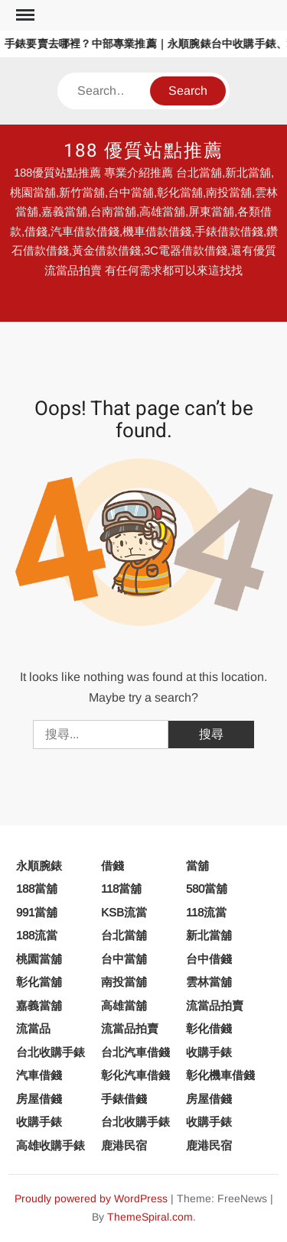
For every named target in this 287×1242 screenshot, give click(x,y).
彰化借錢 (209, 1028)
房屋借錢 (39, 1098)
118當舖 (121, 888)
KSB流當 (124, 912)
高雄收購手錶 (50, 1145)
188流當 (36, 935)
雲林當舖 (209, 981)
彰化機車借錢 (220, 1075)
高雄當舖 (124, 1005)
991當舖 (36, 912)
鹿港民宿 (124, 1145)
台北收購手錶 (50, 1052)
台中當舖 (124, 958)
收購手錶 (209, 1052)
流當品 (33, 1028)
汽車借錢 (39, 1075)
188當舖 (36, 888)
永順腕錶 (39, 865)
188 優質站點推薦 (143, 151)
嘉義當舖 (39, 1005)
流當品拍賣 (214, 1005)
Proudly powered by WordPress (91, 1198)
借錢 (112, 865)
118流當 (206, 912)
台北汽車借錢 (135, 1052)
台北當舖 (124, 935)
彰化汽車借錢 (135, 1075)
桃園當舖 (39, 958)
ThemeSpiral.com (150, 1217)
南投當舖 (124, 981)
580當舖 (206, 888)
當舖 (197, 865)
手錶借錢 (124, 1098)
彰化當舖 (39, 981)
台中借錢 (209, 958)
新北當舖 (209, 935)
